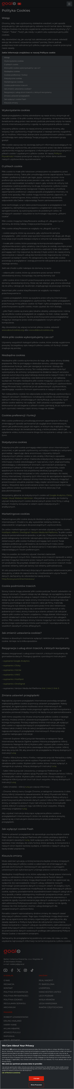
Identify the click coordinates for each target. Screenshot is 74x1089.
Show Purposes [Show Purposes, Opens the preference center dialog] (36, 1085)
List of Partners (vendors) (11, 1073)
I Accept (36, 1078)
